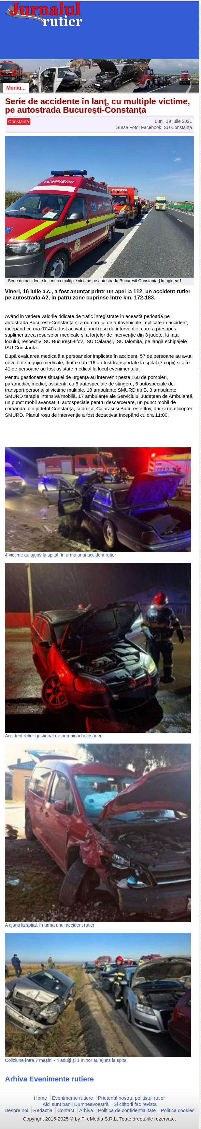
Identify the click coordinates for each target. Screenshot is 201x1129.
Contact (65, 1110)
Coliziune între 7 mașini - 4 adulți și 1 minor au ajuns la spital (66, 1060)
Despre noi (16, 1110)
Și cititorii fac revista (135, 1104)
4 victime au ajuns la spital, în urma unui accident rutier (60, 554)
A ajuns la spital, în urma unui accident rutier (49, 925)
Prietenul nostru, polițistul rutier (131, 1098)
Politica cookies (177, 1110)
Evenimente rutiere (72, 1098)
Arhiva (86, 1110)
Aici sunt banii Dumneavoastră (76, 1104)
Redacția (42, 1110)
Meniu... (16, 88)
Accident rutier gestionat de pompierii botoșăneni (54, 735)
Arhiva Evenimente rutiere (49, 1079)
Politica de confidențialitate (127, 1110)
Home (40, 1098)
